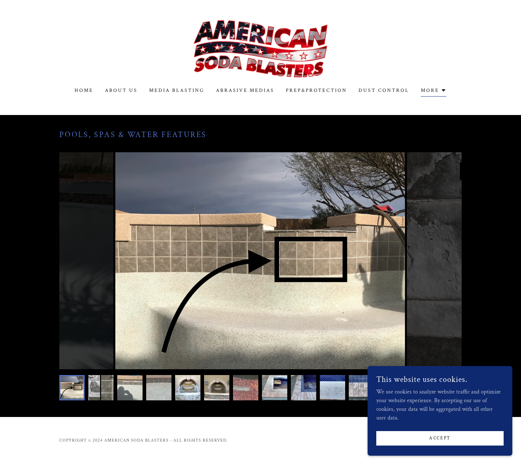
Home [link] (84, 90)
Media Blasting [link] (176, 90)
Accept (439, 438)
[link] (260, 48)
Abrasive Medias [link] (245, 90)
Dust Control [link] (384, 90)
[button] (433, 91)
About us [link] (121, 90)
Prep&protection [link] (316, 90)
